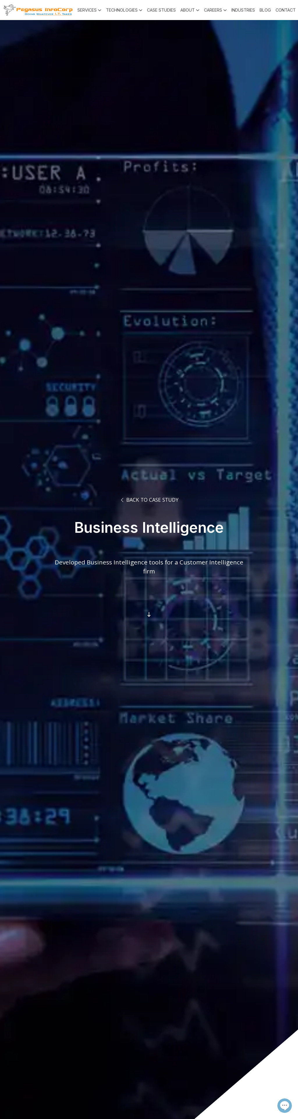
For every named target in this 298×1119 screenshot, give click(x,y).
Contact (286, 10)
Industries (243, 10)
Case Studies (161, 10)
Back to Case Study (149, 499)
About (187, 10)
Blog (265, 10)
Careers (213, 10)
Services (87, 10)
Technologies (122, 10)
